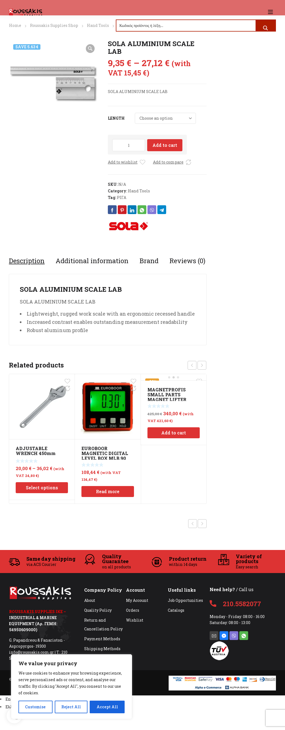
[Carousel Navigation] (197, 365)
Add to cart (164, 145)
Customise (35, 706)
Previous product (192, 523)
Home (15, 25)
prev (192, 365)
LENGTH (116, 118)
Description (27, 260)
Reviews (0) (187, 260)
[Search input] (186, 25)
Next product (202, 523)
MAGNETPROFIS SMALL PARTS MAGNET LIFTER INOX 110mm (167, 397)
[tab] (27, 260)
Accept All (107, 706)
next (202, 365)
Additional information (92, 260)
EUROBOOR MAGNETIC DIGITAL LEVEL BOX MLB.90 (104, 453)
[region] (71, 686)
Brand (148, 260)
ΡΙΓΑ (121, 197)
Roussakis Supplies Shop (54, 25)
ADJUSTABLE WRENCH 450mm (36, 450)
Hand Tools (98, 25)
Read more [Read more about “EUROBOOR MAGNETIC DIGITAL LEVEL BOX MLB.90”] (107, 491)
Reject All (71, 706)
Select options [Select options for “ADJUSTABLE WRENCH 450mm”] (42, 487)
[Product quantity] (128, 145)
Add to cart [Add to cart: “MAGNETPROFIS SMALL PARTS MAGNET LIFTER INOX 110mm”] (173, 433)
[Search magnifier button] (265, 28)
